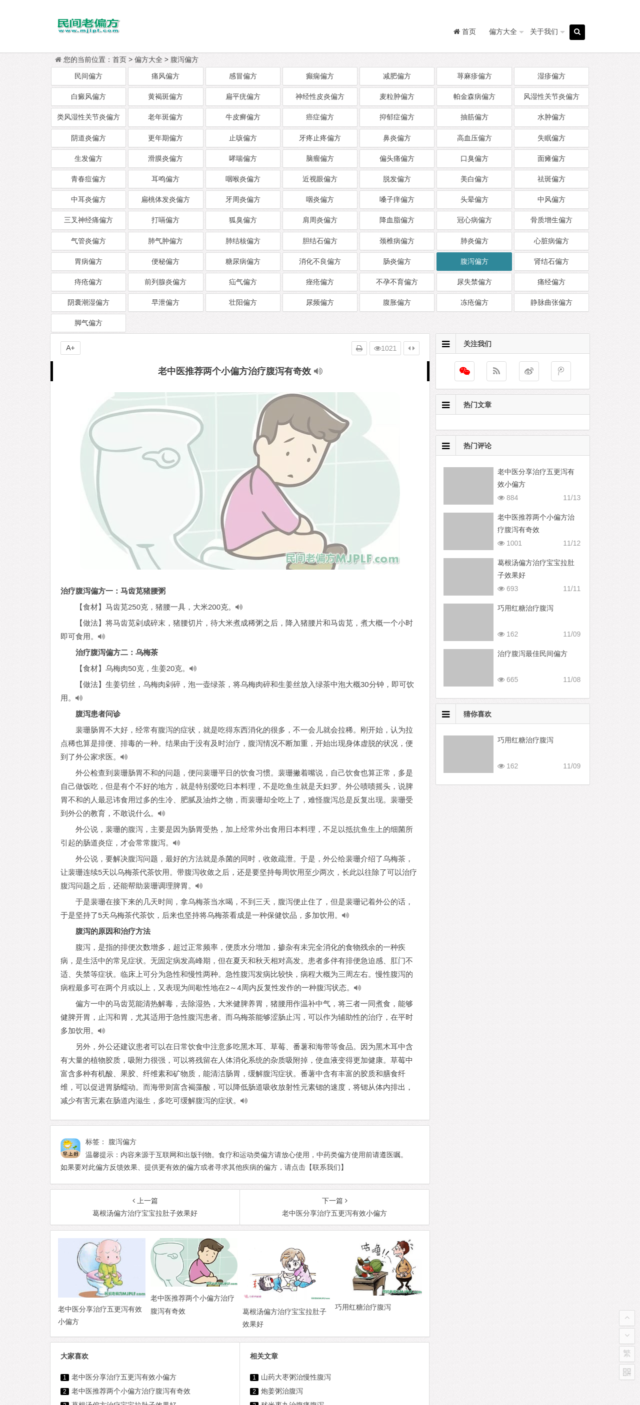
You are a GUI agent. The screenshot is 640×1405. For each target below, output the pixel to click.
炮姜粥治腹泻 (282, 1212)
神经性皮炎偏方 (320, 96)
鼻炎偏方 (397, 138)
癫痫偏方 (320, 76)
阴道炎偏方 (88, 138)
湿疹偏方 (552, 76)
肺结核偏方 (243, 241)
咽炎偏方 (320, 199)
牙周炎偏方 (243, 199)
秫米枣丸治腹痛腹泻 (292, 1226)
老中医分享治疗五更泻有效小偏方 (124, 1198)
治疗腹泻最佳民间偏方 (107, 1254)
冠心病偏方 (474, 220)
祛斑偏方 (552, 179)
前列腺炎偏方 (165, 282)
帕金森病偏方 (475, 96)
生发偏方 (88, 158)
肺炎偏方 (474, 241)
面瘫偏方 (552, 158)
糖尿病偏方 (243, 261)
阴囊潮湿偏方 (89, 302)
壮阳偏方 (243, 302)
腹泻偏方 (184, 59)
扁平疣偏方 (243, 96)
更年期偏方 (165, 138)
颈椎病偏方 (397, 241)
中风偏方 (552, 199)
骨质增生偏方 (551, 220)
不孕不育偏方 (397, 282)
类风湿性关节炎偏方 (88, 117)
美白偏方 (474, 179)
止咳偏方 (243, 138)
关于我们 (544, 31)
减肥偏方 (397, 76)
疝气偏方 (243, 282)
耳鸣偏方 (166, 179)
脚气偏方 (88, 323)
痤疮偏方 (320, 282)
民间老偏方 (342, 1369)
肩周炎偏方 (320, 220)
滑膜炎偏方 (165, 158)
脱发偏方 (397, 179)
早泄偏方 (166, 302)
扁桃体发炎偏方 (165, 199)
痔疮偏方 (88, 282)
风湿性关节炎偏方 (552, 96)
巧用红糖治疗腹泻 (100, 1240)
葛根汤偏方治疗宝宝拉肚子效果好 (124, 1226)
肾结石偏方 (551, 261)
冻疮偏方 (474, 302)
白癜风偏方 (88, 96)
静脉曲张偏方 (551, 302)
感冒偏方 (243, 76)
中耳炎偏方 (88, 199)
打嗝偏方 (166, 220)
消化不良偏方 (320, 261)
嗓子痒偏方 (397, 199)
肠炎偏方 (397, 261)
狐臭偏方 (243, 220)
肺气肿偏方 (165, 241)
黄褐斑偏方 (165, 96)
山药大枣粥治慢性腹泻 (296, 1198)
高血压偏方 (474, 138)
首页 (119, 59)
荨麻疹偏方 (474, 76)
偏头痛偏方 (397, 158)
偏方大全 (503, 31)
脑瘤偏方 (320, 158)
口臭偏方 (474, 158)
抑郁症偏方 (397, 117)
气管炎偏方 (88, 241)
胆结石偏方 (320, 241)
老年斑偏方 (165, 117)
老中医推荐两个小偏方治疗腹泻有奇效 (131, 1212)
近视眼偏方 (320, 179)
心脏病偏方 (551, 241)
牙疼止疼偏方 (320, 138)
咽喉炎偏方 (243, 179)
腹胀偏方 (397, 302)
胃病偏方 (88, 261)
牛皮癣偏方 (243, 117)
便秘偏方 (166, 261)
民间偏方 (88, 76)
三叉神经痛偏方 (88, 220)
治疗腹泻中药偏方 (289, 1240)
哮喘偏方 (243, 158)
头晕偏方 (474, 199)
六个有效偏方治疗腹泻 (296, 1254)
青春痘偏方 (88, 179)
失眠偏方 (552, 138)
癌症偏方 (320, 117)
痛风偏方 (166, 76)
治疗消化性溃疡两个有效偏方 (396, 1323)
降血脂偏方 (397, 220)
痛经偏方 (552, 282)
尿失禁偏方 (474, 282)
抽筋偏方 (474, 117)
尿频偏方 (320, 302)
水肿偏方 (552, 117)
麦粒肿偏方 (397, 96)
